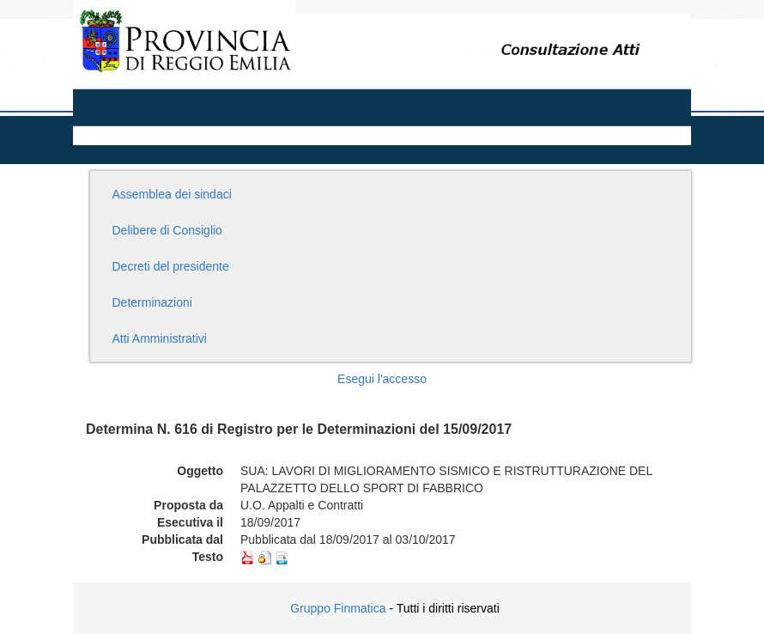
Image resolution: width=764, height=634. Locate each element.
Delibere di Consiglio (167, 230)
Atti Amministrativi (159, 338)
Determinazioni (152, 302)
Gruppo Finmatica (337, 608)
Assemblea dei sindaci (172, 194)
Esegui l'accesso (382, 379)
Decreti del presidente (170, 266)
